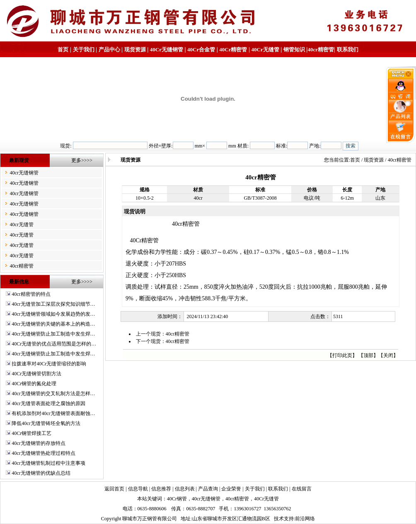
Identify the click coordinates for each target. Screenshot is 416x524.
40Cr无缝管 (266, 499)
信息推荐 (161, 489)
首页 (63, 49)
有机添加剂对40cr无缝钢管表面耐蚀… (53, 413)
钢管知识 (294, 49)
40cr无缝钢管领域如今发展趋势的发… (53, 314)
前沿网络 (305, 519)
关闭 (388, 355)
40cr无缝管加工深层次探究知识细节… (53, 304)
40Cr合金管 (201, 49)
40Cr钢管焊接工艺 (31, 433)
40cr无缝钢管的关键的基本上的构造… (53, 324)
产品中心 (109, 49)
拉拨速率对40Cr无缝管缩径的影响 (49, 364)
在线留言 (302, 489)
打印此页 (342, 355)
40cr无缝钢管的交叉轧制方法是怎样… (53, 393)
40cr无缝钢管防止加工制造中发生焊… (53, 334)
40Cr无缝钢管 (166, 49)
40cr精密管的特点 (31, 294)
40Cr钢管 (177, 499)
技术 (279, 519)
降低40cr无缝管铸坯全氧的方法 (46, 423)
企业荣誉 (231, 489)
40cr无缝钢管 (24, 173)
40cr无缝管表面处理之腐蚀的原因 (48, 403)
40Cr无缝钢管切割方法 (36, 374)
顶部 (368, 355)
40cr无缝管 (21, 224)
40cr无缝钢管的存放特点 (38, 443)
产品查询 (208, 489)
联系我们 (347, 49)
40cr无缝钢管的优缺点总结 (41, 473)
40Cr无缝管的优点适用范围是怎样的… (54, 344)
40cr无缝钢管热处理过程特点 (43, 453)
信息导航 (138, 489)
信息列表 (185, 489)
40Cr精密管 (233, 49)
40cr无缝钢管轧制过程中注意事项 (48, 463)
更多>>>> (81, 160)
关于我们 (83, 49)
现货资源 (135, 49)
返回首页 (114, 489)
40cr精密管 (320, 49)
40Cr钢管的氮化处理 (34, 383)
